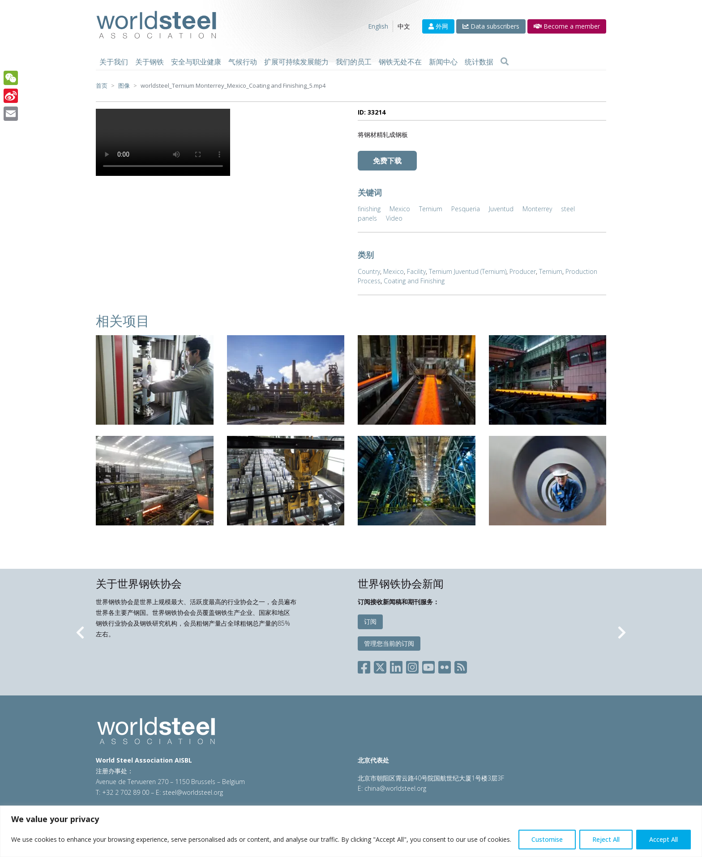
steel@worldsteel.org (193, 792)
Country (369, 271)
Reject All (606, 839)
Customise (547, 839)
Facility (416, 271)
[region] (351, 831)
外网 (438, 26)
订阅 (370, 621)
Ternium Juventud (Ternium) (467, 271)
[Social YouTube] (428, 665)
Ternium (430, 209)
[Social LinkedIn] (396, 665)
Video (394, 218)
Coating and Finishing (414, 281)
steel (568, 209)
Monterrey (537, 209)
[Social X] (380, 665)
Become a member (567, 26)
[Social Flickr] (444, 665)
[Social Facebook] (366, 665)
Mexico (400, 209)
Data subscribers (490, 26)
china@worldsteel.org (395, 788)
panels (367, 218)
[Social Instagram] (412, 665)
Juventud (501, 209)
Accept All (663, 839)
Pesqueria (465, 209)
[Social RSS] (460, 665)
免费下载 (387, 161)
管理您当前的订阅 (389, 643)
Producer (522, 271)
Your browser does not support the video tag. (163, 142)
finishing (369, 209)
